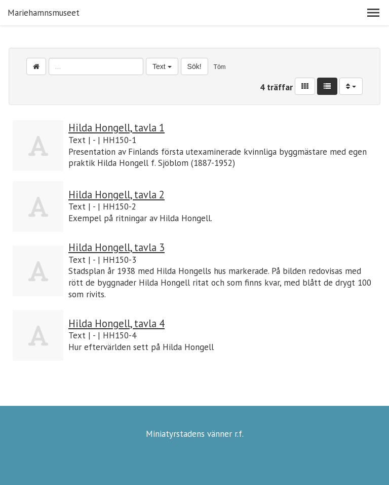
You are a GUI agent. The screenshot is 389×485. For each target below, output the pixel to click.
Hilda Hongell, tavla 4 (116, 323)
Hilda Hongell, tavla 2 (116, 194)
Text (162, 66)
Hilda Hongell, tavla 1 (116, 127)
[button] (373, 13)
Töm (220, 67)
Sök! (194, 66)
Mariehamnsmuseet (44, 12)
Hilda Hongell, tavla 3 (116, 247)
